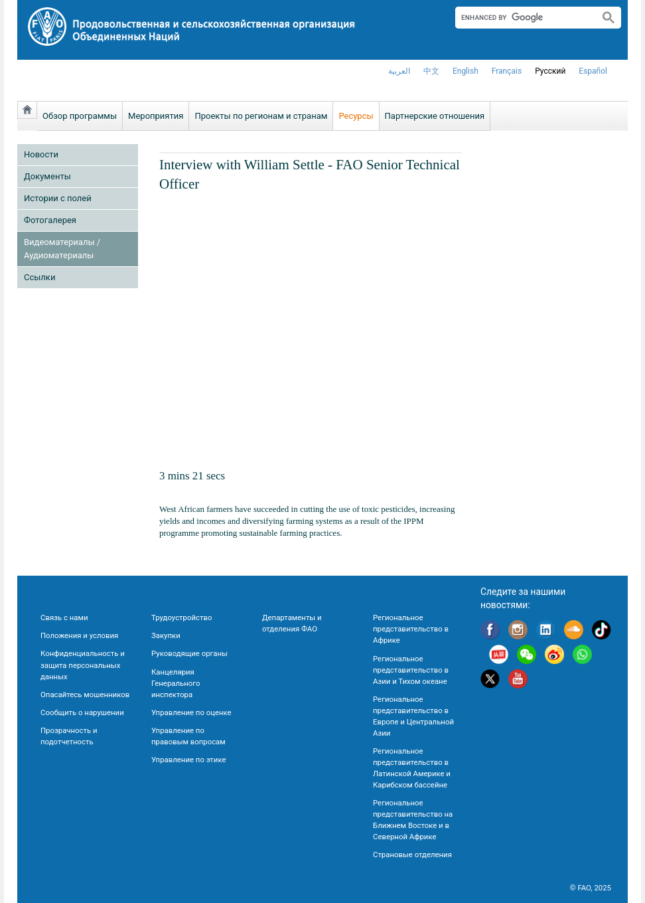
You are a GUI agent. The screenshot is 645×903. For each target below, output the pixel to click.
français (507, 71)
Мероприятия (155, 116)
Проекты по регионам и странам (260, 116)
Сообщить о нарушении (82, 712)
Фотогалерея (50, 220)
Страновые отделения (412, 854)
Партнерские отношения (435, 116)
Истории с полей (58, 198)
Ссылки (39, 277)
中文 (431, 71)
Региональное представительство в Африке (411, 629)
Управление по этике (188, 759)
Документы (47, 176)
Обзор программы (79, 116)
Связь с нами (64, 617)
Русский (550, 71)
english (465, 71)
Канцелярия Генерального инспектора (175, 683)
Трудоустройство (181, 617)
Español (593, 71)
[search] (522, 17)
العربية (399, 71)
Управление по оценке (191, 712)
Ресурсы (355, 116)
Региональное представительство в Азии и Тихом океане (411, 670)
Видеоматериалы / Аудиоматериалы (62, 248)
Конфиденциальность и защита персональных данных (82, 665)
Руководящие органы (189, 653)
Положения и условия (79, 635)
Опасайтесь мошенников (84, 694)
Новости (41, 154)
